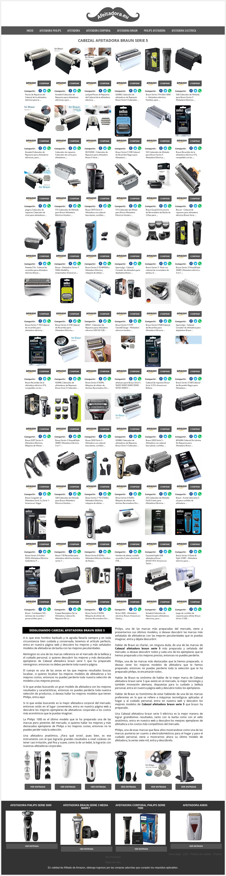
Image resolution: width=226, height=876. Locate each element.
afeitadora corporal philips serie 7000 (140, 806)
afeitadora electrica (184, 30)
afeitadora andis (195, 805)
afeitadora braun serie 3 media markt (85, 806)
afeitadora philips (50, 30)
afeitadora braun (127, 30)
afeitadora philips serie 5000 (30, 805)
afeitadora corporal (98, 30)
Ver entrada (37, 786)
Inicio (30, 30)
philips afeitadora (154, 30)
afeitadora (73, 30)
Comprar (44, 83)
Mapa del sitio (113, 862)
